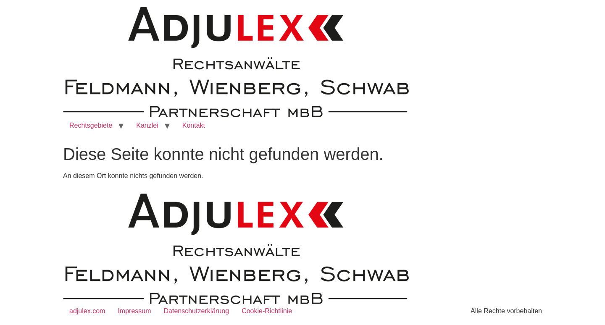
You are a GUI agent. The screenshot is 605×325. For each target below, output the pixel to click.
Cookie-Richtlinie (267, 311)
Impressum (134, 311)
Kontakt (193, 125)
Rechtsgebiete (90, 125)
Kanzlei (147, 125)
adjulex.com (87, 311)
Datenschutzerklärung (196, 311)
